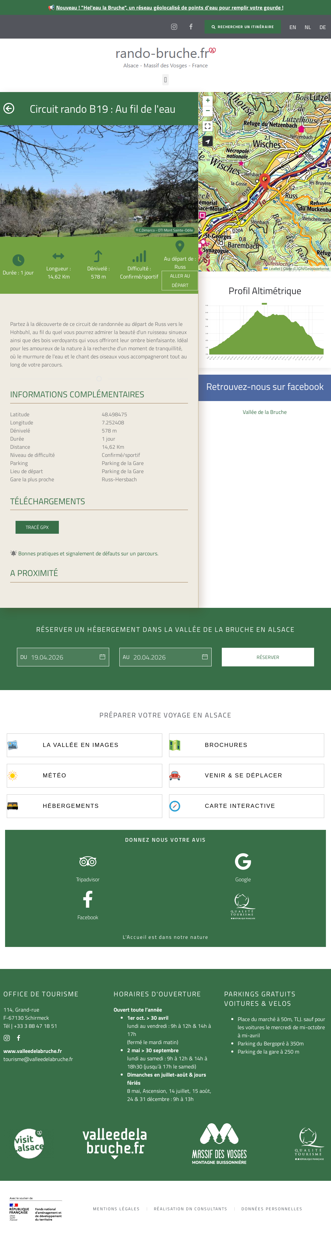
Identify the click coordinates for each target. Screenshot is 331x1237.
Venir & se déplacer (244, 775)
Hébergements (71, 806)
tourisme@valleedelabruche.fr (38, 1059)
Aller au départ (180, 280)
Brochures (226, 745)
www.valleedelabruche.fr (32, 1051)
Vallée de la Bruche (265, 412)
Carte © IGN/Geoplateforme (306, 269)
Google (243, 879)
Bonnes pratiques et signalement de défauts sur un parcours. (88, 553)
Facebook (87, 917)
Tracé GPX (37, 527)
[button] (165, 79)
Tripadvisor (87, 879)
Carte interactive (240, 806)
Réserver (268, 657)
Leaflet (272, 269)
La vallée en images (81, 745)
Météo (55, 775)
